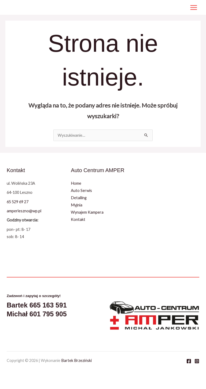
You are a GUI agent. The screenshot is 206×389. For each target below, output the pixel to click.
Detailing (79, 197)
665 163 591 (48, 305)
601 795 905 (48, 314)
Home (76, 183)
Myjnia (76, 205)
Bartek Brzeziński (76, 360)
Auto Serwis (81, 190)
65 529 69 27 (17, 201)
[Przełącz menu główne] (194, 7)
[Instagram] (196, 361)
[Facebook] (188, 361)
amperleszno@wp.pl (24, 211)
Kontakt (78, 219)
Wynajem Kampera (87, 212)
